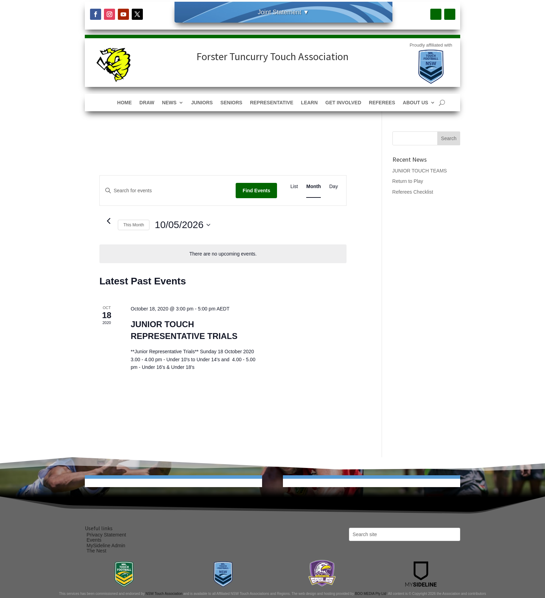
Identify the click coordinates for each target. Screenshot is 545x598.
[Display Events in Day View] (333, 186)
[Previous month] (108, 221)
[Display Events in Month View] (313, 186)
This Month (133, 225)
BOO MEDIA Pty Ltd (370, 594)
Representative (271, 102)
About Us (415, 102)
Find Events (256, 190)
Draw (146, 102)
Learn (309, 102)
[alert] (223, 254)
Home (124, 102)
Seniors (231, 102)
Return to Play (407, 181)
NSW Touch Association (164, 594)
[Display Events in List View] (294, 186)
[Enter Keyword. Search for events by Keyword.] (168, 191)
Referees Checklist (412, 192)
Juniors (202, 102)
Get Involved (343, 102)
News (169, 102)
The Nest (96, 550)
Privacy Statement (106, 535)
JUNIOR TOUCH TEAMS (419, 170)
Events (94, 540)
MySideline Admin (106, 545)
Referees (382, 102)
